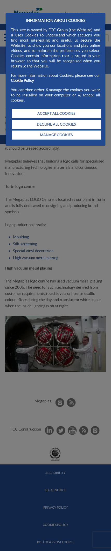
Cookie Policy (22, 80)
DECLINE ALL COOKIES (56, 124)
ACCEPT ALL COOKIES (56, 113)
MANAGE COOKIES (56, 135)
